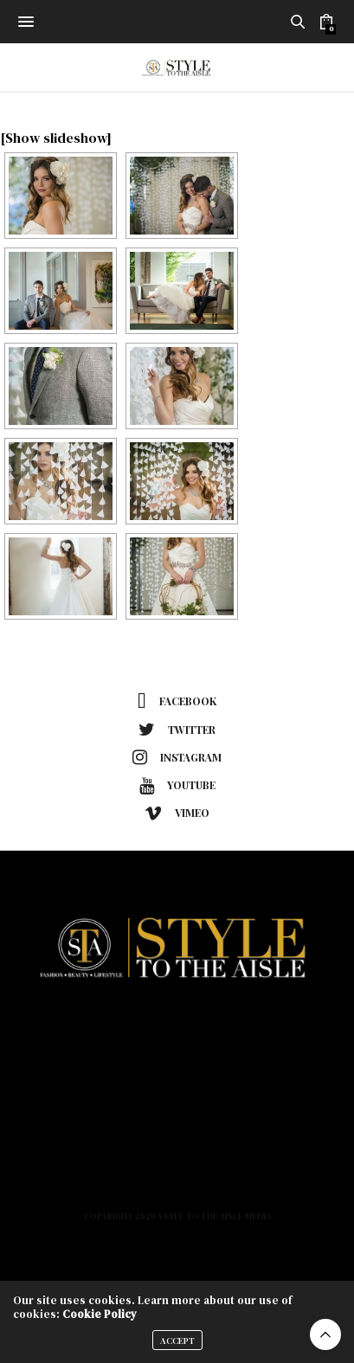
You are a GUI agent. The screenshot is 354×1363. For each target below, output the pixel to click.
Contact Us (177, 1179)
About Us (177, 1128)
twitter (177, 729)
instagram (177, 757)
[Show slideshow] (56, 137)
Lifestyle (177, 1102)
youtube (177, 785)
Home (177, 1027)
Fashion (177, 1052)
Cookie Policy (99, 1314)
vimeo (177, 813)
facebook (177, 701)
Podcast (177, 1153)
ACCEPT (177, 1340)
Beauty (177, 1077)
